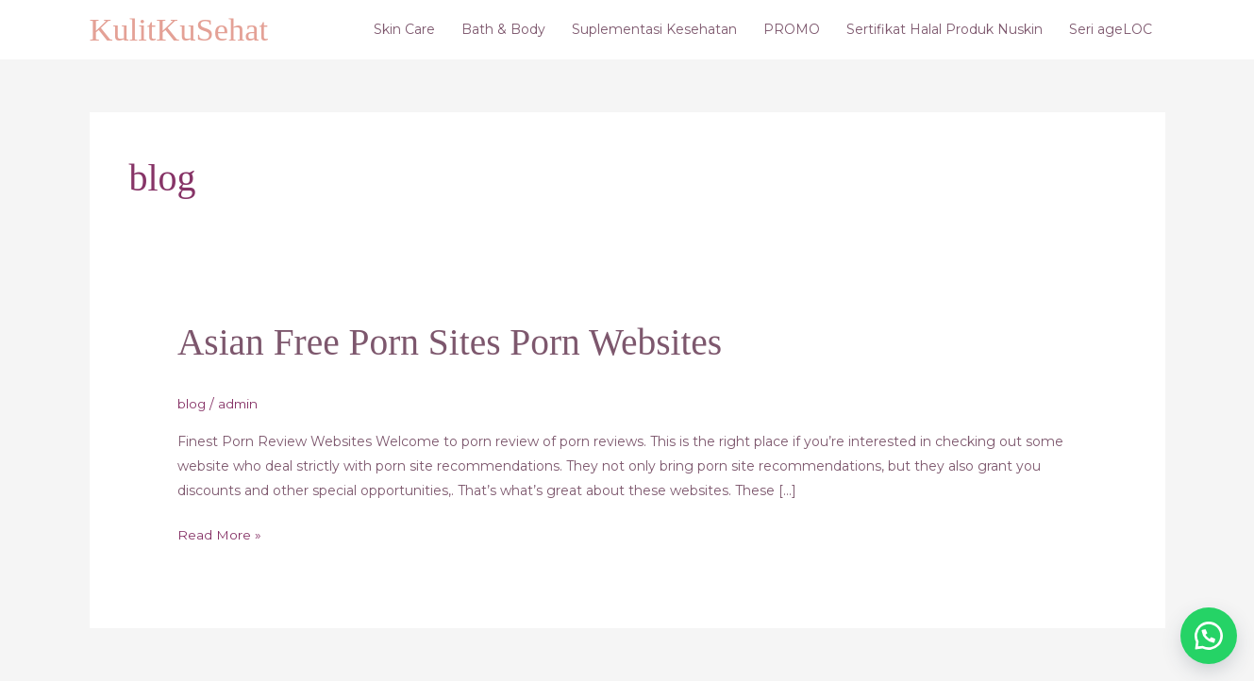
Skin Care (404, 30)
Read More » (219, 533)
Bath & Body (503, 30)
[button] (1207, 634)
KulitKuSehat (180, 29)
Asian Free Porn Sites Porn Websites (453, 343)
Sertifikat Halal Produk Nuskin (944, 30)
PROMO (791, 30)
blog (192, 403)
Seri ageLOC (1110, 30)
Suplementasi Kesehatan (654, 30)
